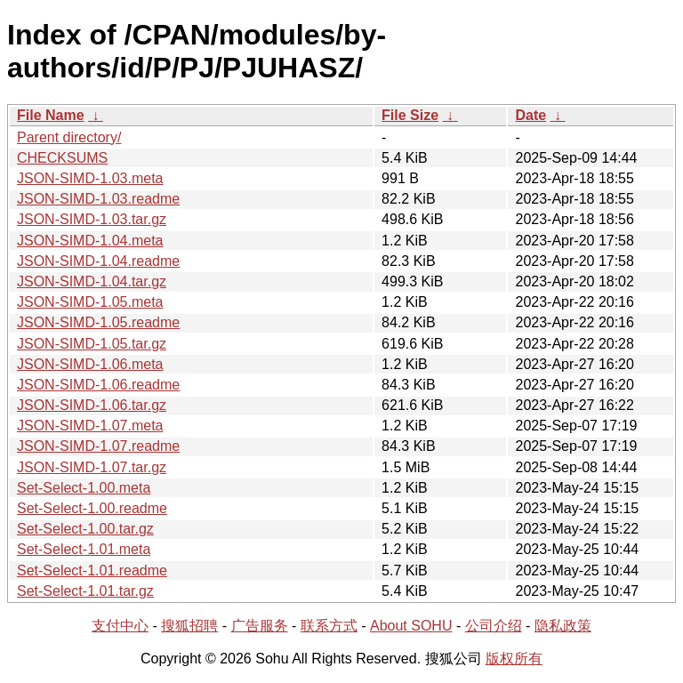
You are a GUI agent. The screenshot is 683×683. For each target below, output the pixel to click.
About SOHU (411, 625)
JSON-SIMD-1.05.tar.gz (91, 343)
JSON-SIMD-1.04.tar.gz (91, 281)
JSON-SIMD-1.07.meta (90, 425)
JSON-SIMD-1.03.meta (90, 178)
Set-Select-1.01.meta (83, 549)
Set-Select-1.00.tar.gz (85, 528)
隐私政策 (562, 625)
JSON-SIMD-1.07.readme (98, 446)
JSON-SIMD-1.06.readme (98, 384)
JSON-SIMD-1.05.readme (98, 322)
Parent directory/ (69, 137)
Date (530, 115)
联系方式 (329, 625)
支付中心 (120, 625)
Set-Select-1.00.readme (92, 508)
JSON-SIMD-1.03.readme (98, 198)
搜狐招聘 (189, 625)
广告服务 (259, 625)
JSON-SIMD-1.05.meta (90, 301)
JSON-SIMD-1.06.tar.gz (91, 405)
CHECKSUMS (62, 157)
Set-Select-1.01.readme (92, 570)
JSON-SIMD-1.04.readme (98, 261)
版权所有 (514, 658)
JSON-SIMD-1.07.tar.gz (91, 467)
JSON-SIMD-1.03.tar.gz (91, 219)
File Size (410, 115)
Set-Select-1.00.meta (83, 487)
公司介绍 (493, 625)
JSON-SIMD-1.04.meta (90, 240)
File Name (50, 115)
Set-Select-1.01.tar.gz (85, 591)
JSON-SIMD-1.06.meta (90, 364)
